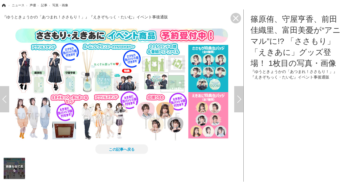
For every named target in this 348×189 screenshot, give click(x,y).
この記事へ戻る (122, 149)
